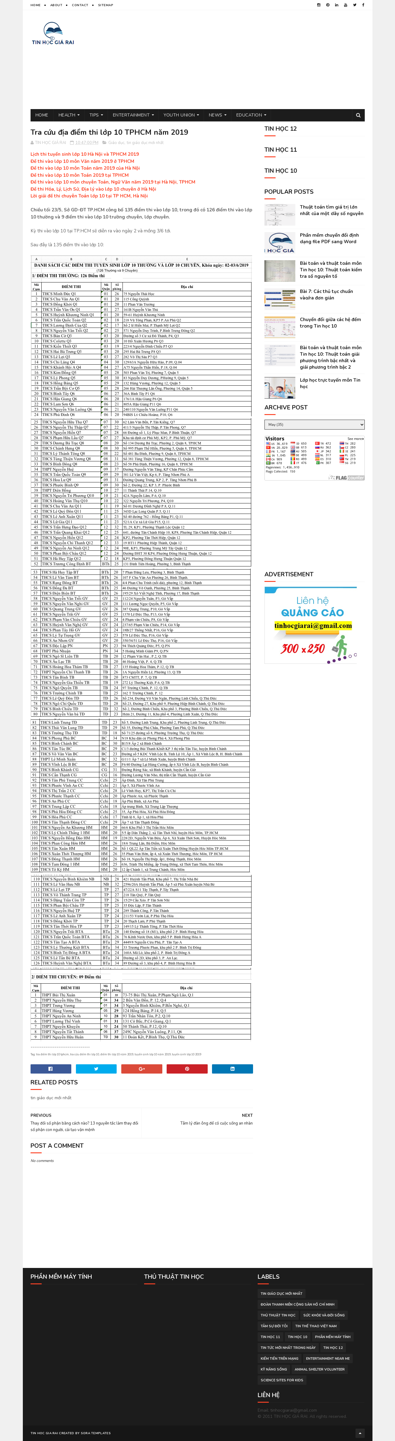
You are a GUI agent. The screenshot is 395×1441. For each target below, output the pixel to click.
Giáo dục (116, 143)
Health (67, 115)
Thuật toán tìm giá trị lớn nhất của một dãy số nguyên (332, 210)
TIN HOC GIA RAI (44, 1433)
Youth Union (179, 115)
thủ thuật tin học (278, 1315)
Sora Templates (96, 1433)
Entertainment (131, 115)
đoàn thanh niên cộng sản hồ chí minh (298, 1304)
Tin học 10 (297, 1337)
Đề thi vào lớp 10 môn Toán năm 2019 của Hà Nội (85, 168)
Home (36, 5)
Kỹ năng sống (274, 1369)
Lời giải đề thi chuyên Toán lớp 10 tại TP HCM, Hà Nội (89, 196)
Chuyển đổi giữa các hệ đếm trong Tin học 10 (330, 322)
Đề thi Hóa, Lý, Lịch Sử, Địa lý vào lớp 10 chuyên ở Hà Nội (93, 189)
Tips (94, 115)
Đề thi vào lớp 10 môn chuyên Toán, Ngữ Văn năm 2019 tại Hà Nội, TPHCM (113, 182)
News (215, 115)
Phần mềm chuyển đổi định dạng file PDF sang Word (329, 238)
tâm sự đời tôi (274, 1326)
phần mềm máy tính (333, 1337)
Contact (80, 5)
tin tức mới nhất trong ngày (288, 1348)
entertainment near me (328, 1358)
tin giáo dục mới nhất (145, 143)
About (56, 5)
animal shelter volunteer (320, 1369)
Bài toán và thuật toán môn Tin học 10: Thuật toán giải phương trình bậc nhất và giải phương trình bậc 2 (331, 357)
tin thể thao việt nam (316, 1326)
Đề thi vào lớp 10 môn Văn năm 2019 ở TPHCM (82, 161)
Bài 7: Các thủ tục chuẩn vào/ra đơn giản (326, 294)
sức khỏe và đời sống (324, 1315)
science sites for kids (282, 1380)
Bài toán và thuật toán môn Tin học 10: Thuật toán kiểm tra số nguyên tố (331, 269)
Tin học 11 (270, 1337)
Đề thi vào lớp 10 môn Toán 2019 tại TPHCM (80, 175)
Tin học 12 (333, 1348)
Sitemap (106, 5)
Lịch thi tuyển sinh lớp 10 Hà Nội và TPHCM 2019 (85, 154)
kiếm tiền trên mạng (279, 1358)
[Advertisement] (252, 59)
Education (249, 115)
